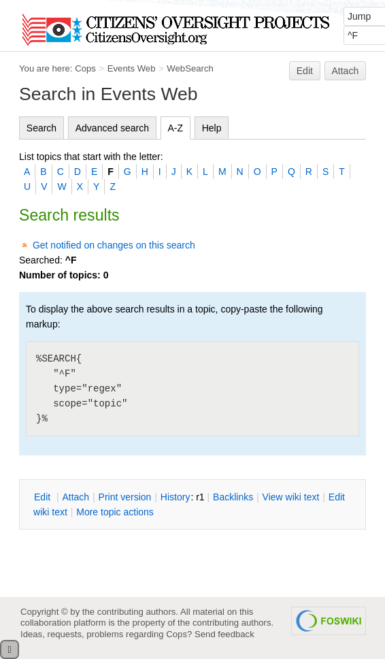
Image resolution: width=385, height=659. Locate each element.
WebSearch (190, 68)
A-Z (176, 128)
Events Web (131, 68)
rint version (125, 497)
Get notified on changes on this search (114, 245)
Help (212, 128)
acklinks (233, 497)
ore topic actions (115, 512)
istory (175, 497)
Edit (305, 70)
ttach (75, 497)
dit (43, 497)
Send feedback (224, 634)
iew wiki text (291, 497)
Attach (345, 70)
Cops (85, 68)
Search (41, 128)
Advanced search (112, 128)
